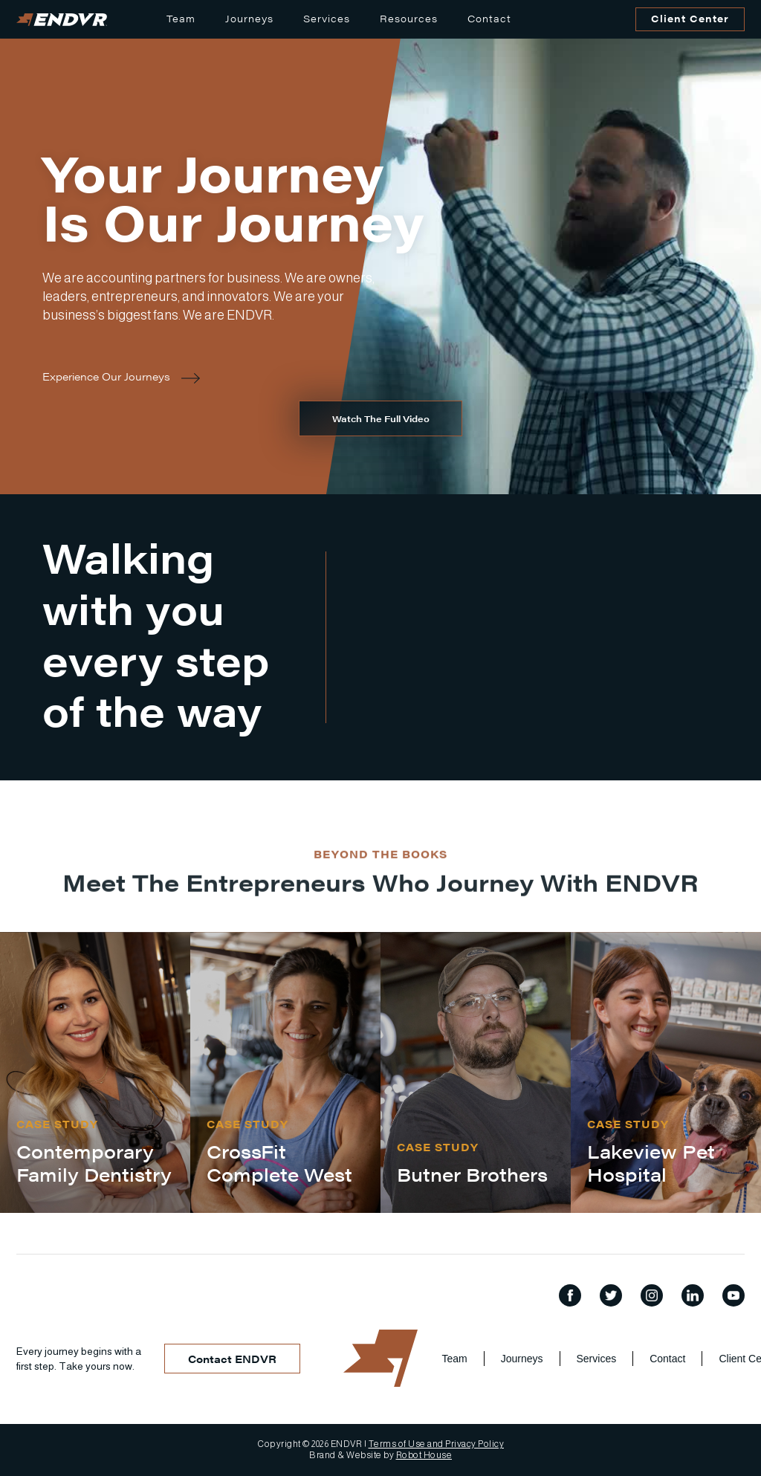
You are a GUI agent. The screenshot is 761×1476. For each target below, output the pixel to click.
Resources (409, 18)
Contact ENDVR (232, 1358)
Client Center (690, 18)
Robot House (424, 1455)
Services (326, 18)
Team (180, 18)
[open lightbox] (380, 418)
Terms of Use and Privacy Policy (437, 1444)
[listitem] (95, 1073)
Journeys (249, 18)
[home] (61, 19)
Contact (489, 18)
